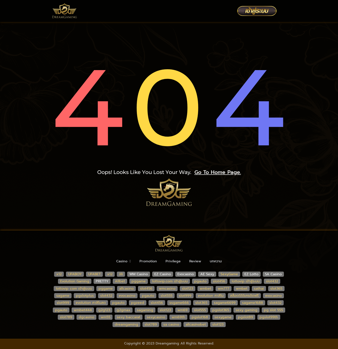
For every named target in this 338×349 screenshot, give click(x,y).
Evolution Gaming (74, 281)
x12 (59, 274)
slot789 (66, 317)
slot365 (276, 288)
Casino (123, 261)
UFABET (94, 274)
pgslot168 (200, 317)
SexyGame (229, 274)
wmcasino (167, 288)
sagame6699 (225, 302)
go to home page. (217, 172)
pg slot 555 (273, 310)
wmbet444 (83, 310)
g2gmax (123, 310)
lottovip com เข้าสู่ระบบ (74, 288)
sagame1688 (252, 302)
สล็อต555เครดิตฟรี (244, 295)
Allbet (120, 281)
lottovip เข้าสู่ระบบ (246, 281)
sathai (259, 288)
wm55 (105, 317)
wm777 (223, 288)
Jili (121, 274)
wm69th (178, 317)
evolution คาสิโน (211, 295)
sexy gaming (246, 310)
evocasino (127, 295)
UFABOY (75, 274)
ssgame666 (179, 302)
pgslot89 (245, 317)
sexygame (223, 317)
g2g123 (104, 310)
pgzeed (137, 302)
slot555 (166, 295)
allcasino (126, 288)
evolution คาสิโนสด (91, 302)
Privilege (173, 261)
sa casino (171, 324)
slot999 (185, 295)
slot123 (187, 288)
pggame (138, 281)
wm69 (182, 310)
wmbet (205, 288)
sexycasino (156, 317)
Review (195, 261)
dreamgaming (126, 324)
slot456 (219, 281)
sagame (62, 295)
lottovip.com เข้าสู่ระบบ (170, 281)
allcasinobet (196, 324)
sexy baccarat (128, 317)
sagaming (145, 310)
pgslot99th (269, 317)
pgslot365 (220, 310)
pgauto (200, 281)
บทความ (216, 261)
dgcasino (86, 317)
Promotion (148, 261)
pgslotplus (85, 295)
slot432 (272, 281)
